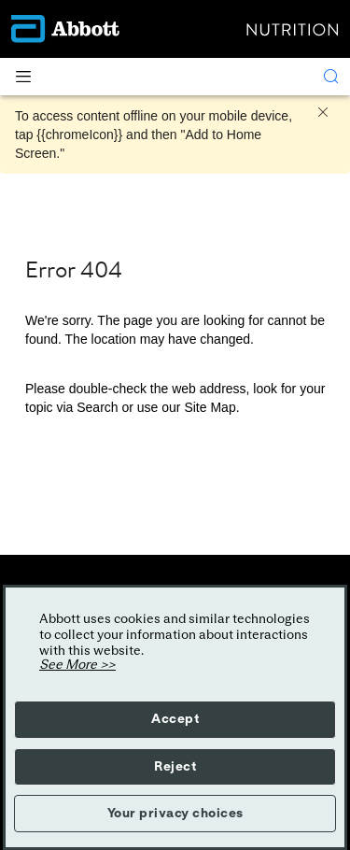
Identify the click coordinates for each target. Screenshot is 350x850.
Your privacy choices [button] (175, 813)
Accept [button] (175, 719)
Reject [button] (175, 766)
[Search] (331, 76)
